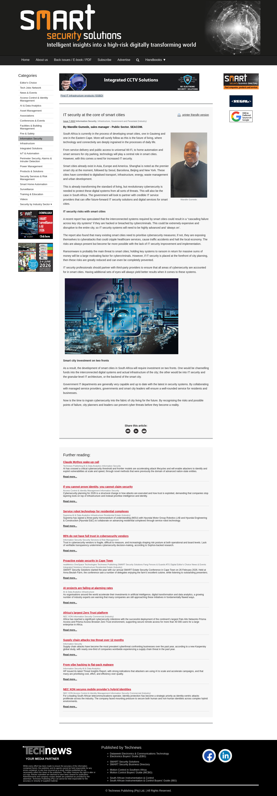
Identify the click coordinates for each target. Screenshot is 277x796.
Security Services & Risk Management (33, 178)
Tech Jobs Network (30, 87)
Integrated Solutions (31, 148)
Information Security (31, 138)
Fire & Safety (27, 133)
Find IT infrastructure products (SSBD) (82, 95)
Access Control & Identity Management (34, 99)
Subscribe (104, 59)
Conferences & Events (32, 120)
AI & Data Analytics (30, 105)
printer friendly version (193, 114)
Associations (27, 115)
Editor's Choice (28, 82)
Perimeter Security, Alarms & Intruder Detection (36, 160)
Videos (24, 199)
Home (25, 59)
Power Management (31, 166)
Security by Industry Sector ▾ (36, 204)
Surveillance (27, 189)
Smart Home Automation (34, 184)
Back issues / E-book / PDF (73, 59)
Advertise (124, 59)
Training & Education (31, 194)
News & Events (28, 92)
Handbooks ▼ (155, 60)
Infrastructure (27, 143)
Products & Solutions (31, 171)
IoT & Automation (29, 153)
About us (42, 59)
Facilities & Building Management (31, 127)
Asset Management (31, 110)
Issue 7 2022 (69, 121)
